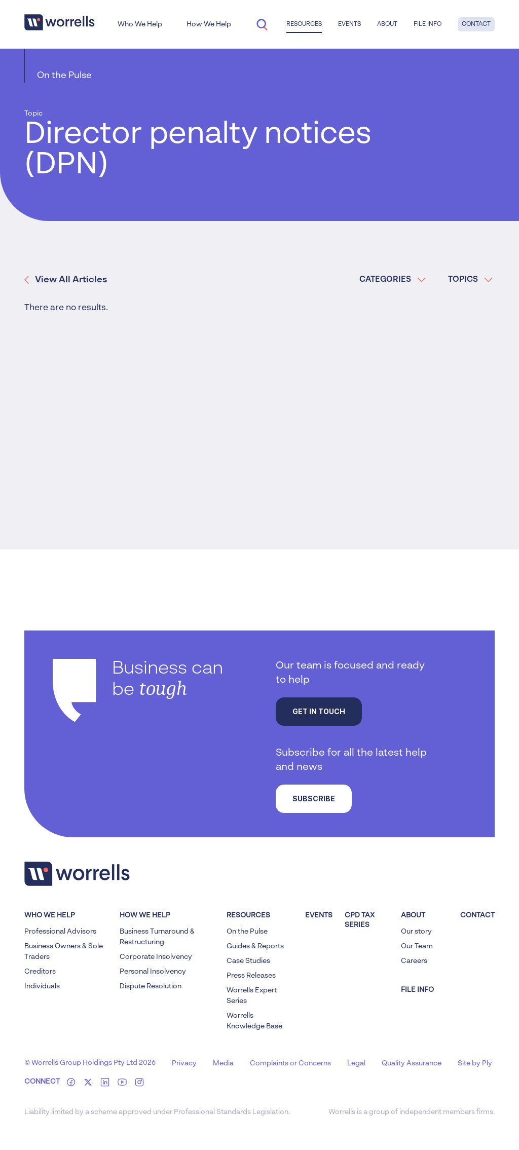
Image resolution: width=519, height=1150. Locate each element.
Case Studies (248, 960)
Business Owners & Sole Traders (63, 951)
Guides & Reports (255, 946)
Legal (356, 1063)
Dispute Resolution (150, 986)
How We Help (209, 24)
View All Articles (65, 279)
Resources (304, 24)
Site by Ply (475, 1063)
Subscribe (313, 798)
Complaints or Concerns (290, 1063)
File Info (427, 24)
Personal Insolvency (153, 971)
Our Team (417, 946)
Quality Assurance (411, 1063)
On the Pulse (64, 75)
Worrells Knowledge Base (254, 1021)
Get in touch (318, 711)
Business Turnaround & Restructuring (157, 937)
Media (223, 1063)
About (387, 24)
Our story (416, 931)
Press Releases (251, 975)
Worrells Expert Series (252, 996)
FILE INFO (417, 989)
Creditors (40, 971)
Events (349, 24)
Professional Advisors (60, 931)
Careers (414, 960)
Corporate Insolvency (156, 956)
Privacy (184, 1063)
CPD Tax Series (360, 920)
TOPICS (470, 280)
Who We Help (140, 24)
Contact (476, 24)
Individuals (42, 986)
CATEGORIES (392, 280)
